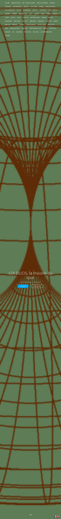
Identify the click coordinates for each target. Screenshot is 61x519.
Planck (55, 21)
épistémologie (10, 10)
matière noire (35, 17)
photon (48, 21)
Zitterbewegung (46, 32)
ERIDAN (19, 10)
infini (7, 17)
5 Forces (35, 10)
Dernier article (37, 286)
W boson (19, 32)
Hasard (36, 13)
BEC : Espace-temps (28, 3)
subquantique (15, 28)
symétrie (25, 28)
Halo (30, 13)
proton (7, 24)
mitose (50, 17)
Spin (6, 28)
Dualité (26, 6)
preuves (15, 24)
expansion (26, 10)
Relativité (51, 24)
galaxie (7, 13)
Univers (7, 32)
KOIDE (19, 17)
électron (34, 6)
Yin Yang (36, 32)
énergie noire (50, 6)
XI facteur (27, 32)
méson (44, 17)
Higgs (43, 13)
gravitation (23, 13)
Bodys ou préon (42, 3)
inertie (55, 13)
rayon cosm (42, 24)
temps (45, 28)
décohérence (17, 6)
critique (8, 6)
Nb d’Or (25, 21)
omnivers (32, 21)
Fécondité (43, 10)
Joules (13, 17)
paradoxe (41, 21)
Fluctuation (53, 10)
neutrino (17, 21)
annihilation (16, 3)
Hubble (49, 13)
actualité (23, 286)
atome (7, 3)
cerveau (52, 3)
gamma (14, 13)
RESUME (7, 35)
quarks (22, 24)
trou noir (52, 28)
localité (26, 17)
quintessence (31, 24)
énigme (41, 6)
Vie (13, 32)
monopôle (8, 21)
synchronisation (35, 28)
